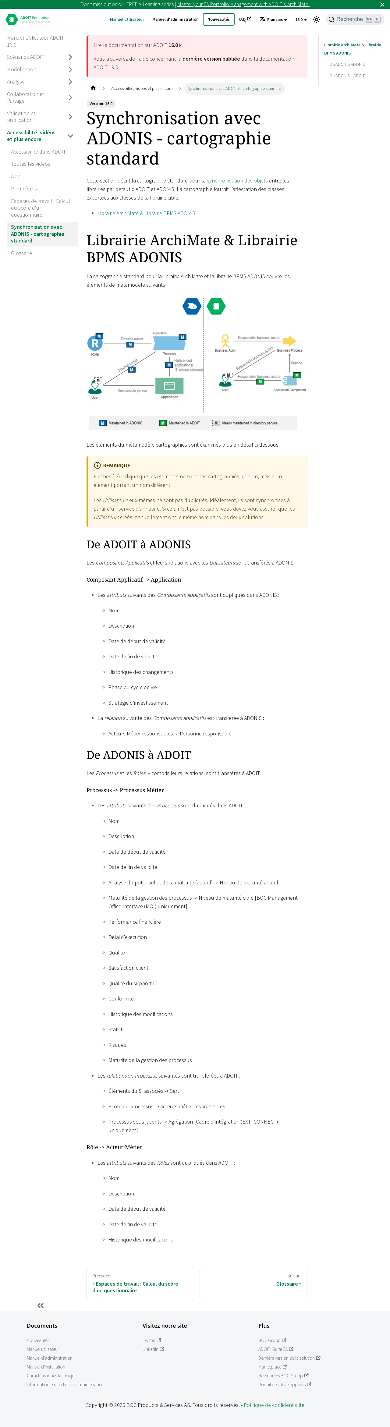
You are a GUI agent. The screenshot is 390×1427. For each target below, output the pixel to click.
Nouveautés (218, 19)
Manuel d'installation (46, 1367)
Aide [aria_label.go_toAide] (15, 176)
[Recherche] (355, 19)
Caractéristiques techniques (52, 1376)
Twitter (152, 1340)
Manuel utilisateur (127, 19)
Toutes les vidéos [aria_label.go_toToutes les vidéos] (30, 163)
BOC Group (272, 1340)
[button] (273, 20)
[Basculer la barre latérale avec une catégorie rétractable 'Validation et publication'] (70, 117)
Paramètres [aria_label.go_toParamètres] (24, 188)
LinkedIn (153, 1349)
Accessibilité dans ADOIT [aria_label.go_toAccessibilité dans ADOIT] (38, 151)
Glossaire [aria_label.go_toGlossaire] (21, 253)
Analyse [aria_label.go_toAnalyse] (16, 81)
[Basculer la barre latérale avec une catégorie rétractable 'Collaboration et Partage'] (70, 98)
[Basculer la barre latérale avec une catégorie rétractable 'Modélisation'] (70, 69)
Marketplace (272, 1367)
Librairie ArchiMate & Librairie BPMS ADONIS (146, 213)
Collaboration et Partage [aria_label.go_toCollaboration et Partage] (25, 97)
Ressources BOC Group (283, 1376)
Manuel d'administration (175, 19)
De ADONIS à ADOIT (347, 75)
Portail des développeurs (284, 1384)
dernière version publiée (211, 58)
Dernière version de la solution (289, 1358)
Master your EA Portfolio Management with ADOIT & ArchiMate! (243, 4)
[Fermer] (382, 4)
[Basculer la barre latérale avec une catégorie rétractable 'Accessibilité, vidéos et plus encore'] (70, 136)
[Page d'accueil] (93, 88)
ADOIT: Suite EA (275, 1349)
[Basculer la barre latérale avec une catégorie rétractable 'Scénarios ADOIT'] (70, 57)
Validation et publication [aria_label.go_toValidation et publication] (21, 117)
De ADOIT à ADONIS (347, 64)
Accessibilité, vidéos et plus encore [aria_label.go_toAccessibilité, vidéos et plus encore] (31, 136)
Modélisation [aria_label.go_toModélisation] (21, 69)
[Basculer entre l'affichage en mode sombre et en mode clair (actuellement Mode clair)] (316, 19)
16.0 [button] (299, 19)
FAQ (245, 19)
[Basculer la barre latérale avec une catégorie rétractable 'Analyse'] (70, 81)
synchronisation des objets (237, 180)
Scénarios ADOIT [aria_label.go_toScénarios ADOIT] (25, 56)
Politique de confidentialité (274, 1404)
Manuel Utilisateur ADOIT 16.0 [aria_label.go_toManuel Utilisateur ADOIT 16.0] (35, 41)
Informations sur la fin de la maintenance (65, 1384)
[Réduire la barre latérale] (40, 1305)
